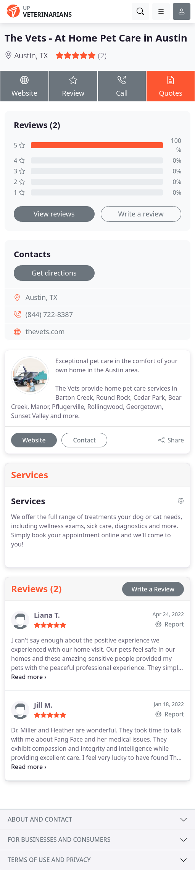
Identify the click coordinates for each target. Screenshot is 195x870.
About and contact (40, 819)
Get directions (54, 272)
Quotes (171, 86)
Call (122, 86)
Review (73, 86)
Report (169, 624)
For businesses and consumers (59, 839)
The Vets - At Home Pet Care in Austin (96, 38)
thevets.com (45, 331)
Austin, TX (31, 55)
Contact (84, 440)
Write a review (141, 213)
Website (24, 86)
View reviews (54, 213)
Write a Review (153, 589)
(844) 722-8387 (49, 314)
